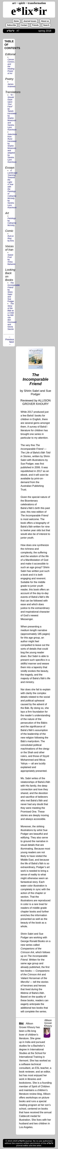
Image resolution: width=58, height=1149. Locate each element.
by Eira (11, 238)
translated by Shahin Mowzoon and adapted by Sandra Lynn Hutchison (12, 148)
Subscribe (11, 25)
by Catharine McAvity (12, 221)
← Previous (9, 338)
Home (16, 21)
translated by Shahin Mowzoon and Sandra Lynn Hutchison (12, 112)
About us (45, 21)
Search (46, 25)
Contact (24, 25)
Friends (35, 25)
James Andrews (11, 85)
